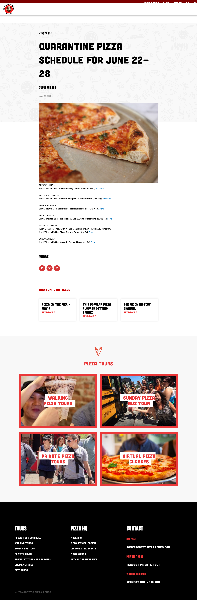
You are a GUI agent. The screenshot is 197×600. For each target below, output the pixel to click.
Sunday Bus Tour (28, 550)
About (164, 14)
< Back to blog (48, 33)
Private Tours (26, 556)
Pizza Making (81, 556)
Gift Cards (151, 2)
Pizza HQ (144, 14)
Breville (110, 219)
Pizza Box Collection (87, 544)
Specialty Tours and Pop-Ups (39, 562)
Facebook (100, 188)
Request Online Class (144, 582)
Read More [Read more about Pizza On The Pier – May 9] (48, 312)
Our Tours (119, 14)
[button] (42, 268)
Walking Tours (27, 544)
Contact (185, 14)
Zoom (101, 209)
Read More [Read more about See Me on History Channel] (130, 312)
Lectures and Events (88, 550)
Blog (166, 2)
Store (178, 2)
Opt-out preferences (88, 562)
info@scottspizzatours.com (151, 547)
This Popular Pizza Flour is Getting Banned (97, 308)
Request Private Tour (145, 564)
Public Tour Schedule (32, 538)
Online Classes (27, 568)
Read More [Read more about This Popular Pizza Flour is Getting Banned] (89, 316)
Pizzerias (78, 538)
